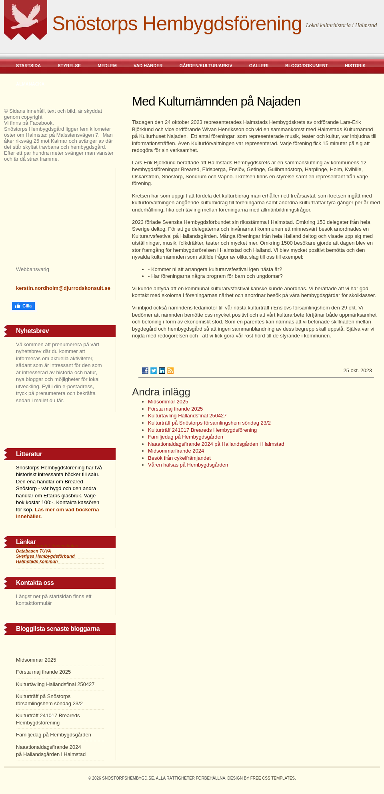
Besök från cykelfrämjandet (179, 458)
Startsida (28, 65)
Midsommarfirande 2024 (176, 451)
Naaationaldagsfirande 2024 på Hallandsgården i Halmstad (217, 444)
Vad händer (148, 65)
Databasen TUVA (33, 551)
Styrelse (69, 65)
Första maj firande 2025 (175, 409)
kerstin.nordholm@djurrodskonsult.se (63, 288)
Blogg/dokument (306, 65)
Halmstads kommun (37, 561)
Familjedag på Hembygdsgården (185, 437)
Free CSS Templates (272, 778)
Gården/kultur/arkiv (205, 65)
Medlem (107, 65)
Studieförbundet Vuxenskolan (47, 545)
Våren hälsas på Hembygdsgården (188, 465)
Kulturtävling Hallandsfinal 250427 (187, 416)
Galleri (258, 65)
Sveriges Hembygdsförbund (45, 556)
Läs (39, 510)
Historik (355, 65)
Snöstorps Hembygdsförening (177, 23)
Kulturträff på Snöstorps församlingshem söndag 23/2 (209, 423)
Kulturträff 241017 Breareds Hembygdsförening (202, 430)
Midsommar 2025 (168, 402)
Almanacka (30, 84)
